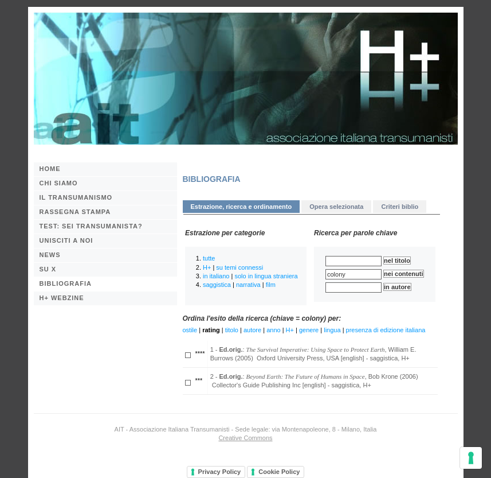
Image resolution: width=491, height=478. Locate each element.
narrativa (248, 284)
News (50, 254)
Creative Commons (245, 437)
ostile (190, 330)
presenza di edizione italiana (386, 330)
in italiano (216, 276)
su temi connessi (239, 267)
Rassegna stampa (75, 211)
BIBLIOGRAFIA (66, 283)
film (271, 284)
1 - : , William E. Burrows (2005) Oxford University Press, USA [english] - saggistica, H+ (313, 354)
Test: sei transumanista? (91, 226)
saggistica (217, 284)
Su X (48, 269)
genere (309, 330)
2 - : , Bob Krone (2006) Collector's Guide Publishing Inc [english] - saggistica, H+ (314, 380)
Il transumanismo (76, 197)
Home (50, 168)
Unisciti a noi (66, 240)
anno (273, 330)
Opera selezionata (336, 206)
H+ (207, 267)
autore (252, 330)
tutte (209, 258)
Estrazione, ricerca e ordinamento (241, 206)
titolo (231, 330)
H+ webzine (62, 297)
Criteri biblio (399, 206)
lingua (332, 330)
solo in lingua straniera (265, 276)
